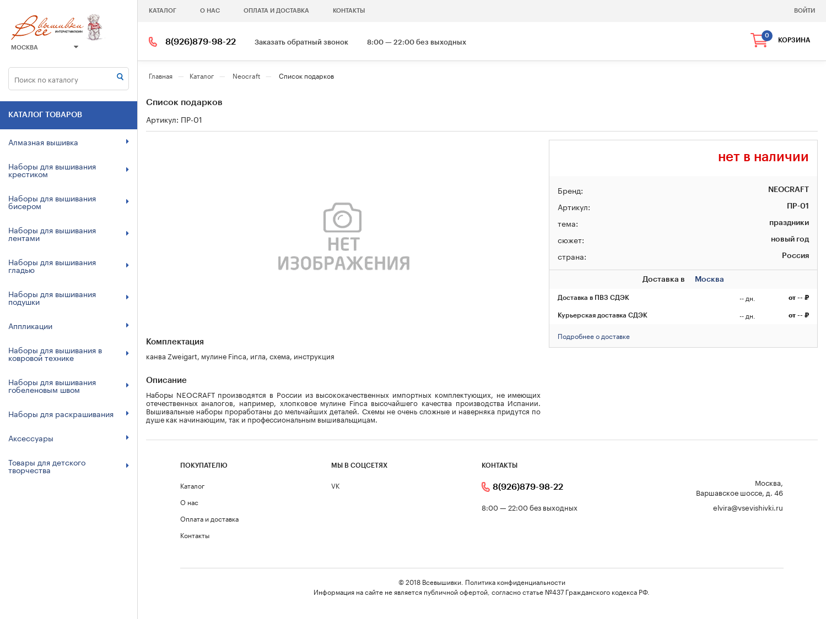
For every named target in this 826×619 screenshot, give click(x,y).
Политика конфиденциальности (515, 581)
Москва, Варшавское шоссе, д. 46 (739, 487)
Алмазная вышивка (68, 141)
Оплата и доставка (276, 11)
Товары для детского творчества (68, 465)
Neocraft (246, 75)
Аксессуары (68, 437)
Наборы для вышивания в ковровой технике (68, 353)
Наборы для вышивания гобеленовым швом (68, 385)
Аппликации (68, 325)
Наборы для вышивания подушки (68, 297)
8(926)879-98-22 (200, 41)
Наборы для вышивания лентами (68, 233)
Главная (160, 75)
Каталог (162, 11)
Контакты (349, 11)
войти (804, 11)
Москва (44, 47)
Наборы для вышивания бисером (68, 201)
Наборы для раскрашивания (68, 413)
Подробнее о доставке (594, 335)
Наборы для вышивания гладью (68, 265)
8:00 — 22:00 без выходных (416, 42)
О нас (210, 11)
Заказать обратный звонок (301, 42)
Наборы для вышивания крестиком (68, 169)
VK (335, 485)
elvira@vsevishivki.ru (748, 507)
